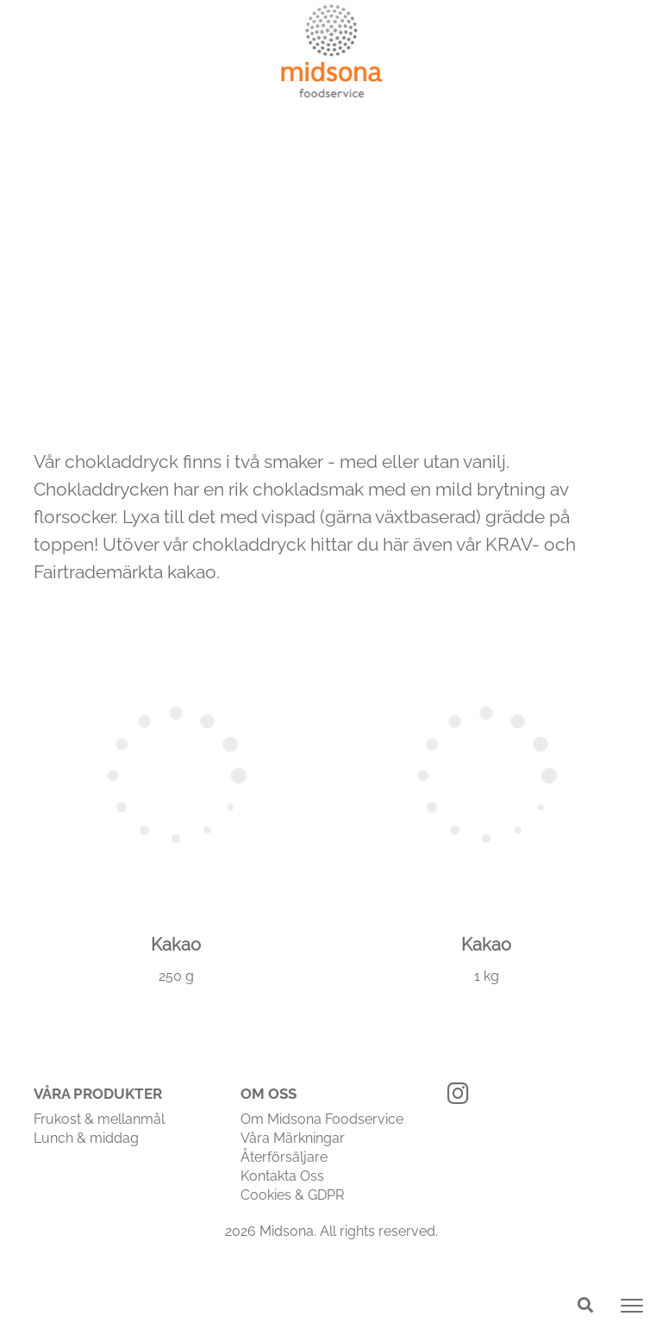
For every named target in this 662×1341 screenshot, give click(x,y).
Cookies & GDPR (292, 1195)
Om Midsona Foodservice (321, 1119)
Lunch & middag (86, 1138)
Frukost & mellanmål (99, 1119)
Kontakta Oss (282, 1176)
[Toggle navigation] (631, 1305)
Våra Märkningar (292, 1138)
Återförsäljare (284, 1157)
